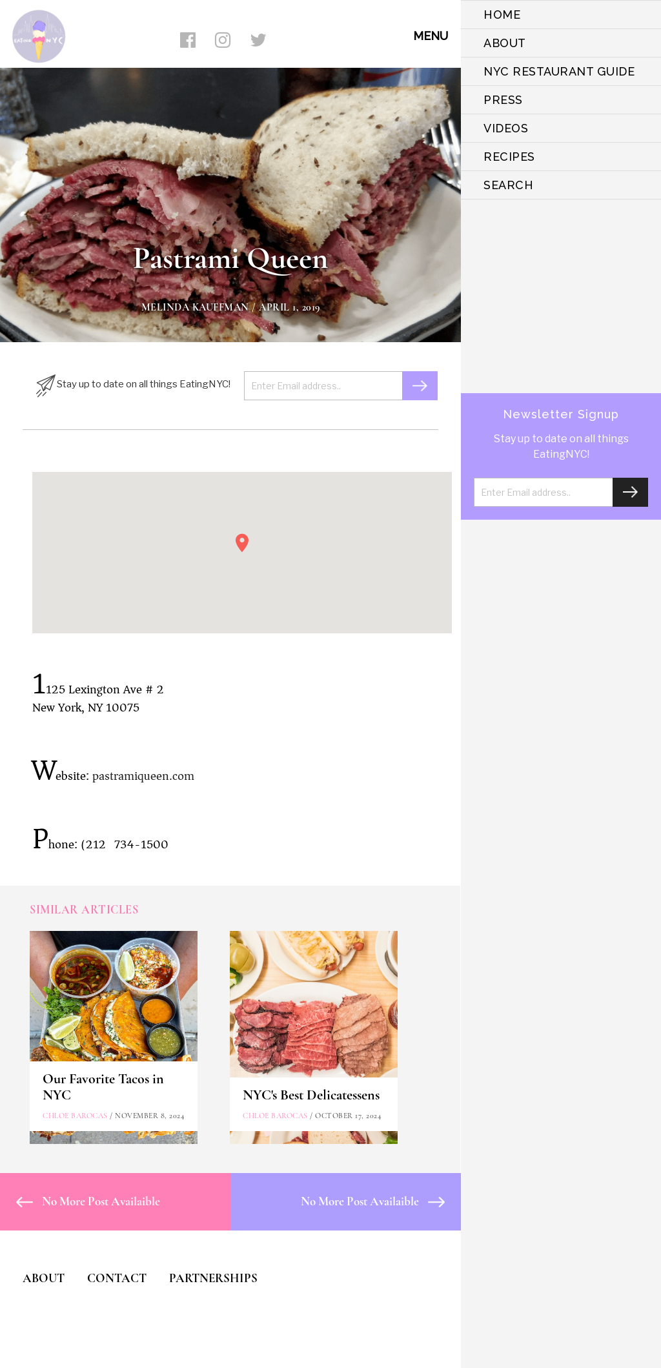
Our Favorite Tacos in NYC (103, 1086)
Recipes (509, 156)
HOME (501, 14)
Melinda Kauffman (195, 307)
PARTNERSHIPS (213, 1278)
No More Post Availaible (88, 1201)
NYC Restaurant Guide (559, 71)
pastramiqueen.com (143, 776)
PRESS (503, 100)
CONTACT (117, 1278)
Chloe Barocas (75, 1115)
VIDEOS (505, 128)
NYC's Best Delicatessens (311, 1095)
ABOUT (504, 43)
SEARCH (508, 185)
